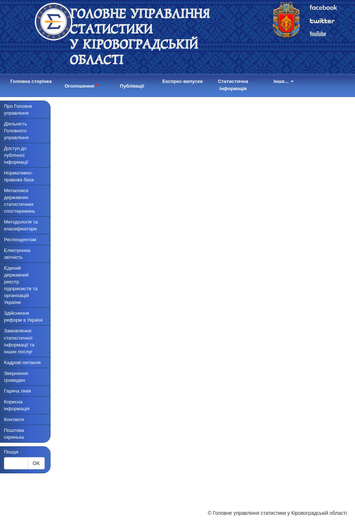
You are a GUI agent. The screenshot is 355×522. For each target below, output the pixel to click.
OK (36, 463)
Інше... (283, 81)
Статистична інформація (233, 85)
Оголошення (81, 84)
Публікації (132, 86)
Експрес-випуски (182, 81)
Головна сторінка (31, 81)
